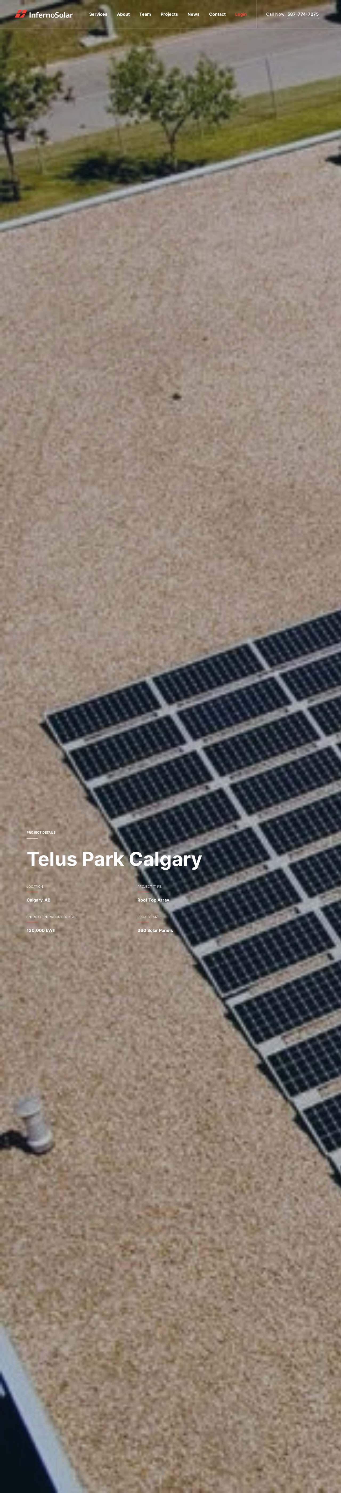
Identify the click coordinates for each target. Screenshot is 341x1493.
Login (241, 14)
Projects (169, 14)
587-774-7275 (303, 14)
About (123, 14)
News (194, 14)
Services (98, 14)
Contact (217, 14)
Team (145, 14)
